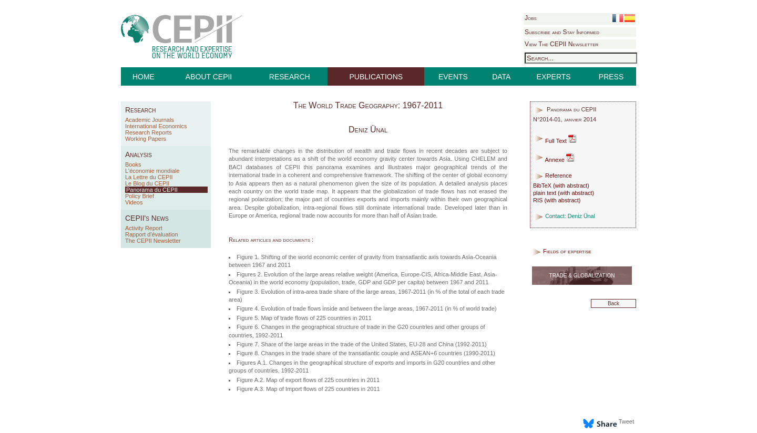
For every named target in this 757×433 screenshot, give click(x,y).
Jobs (531, 18)
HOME (143, 77)
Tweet (626, 421)
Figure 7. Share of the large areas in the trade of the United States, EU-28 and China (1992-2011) (362, 344)
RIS (538, 200)
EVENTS (453, 77)
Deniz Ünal (368, 129)
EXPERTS (554, 77)
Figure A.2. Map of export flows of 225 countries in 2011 (308, 380)
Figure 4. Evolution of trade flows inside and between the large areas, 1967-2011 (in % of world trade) (367, 308)
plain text (544, 193)
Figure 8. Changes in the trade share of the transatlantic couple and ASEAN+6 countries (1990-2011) (366, 353)
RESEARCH (289, 77)
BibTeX (542, 185)
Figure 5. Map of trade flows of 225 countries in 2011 (304, 318)
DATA (501, 77)
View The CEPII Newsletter (561, 44)
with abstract (571, 185)
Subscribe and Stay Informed (562, 32)
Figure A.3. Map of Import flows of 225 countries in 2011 (308, 389)
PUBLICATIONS (376, 77)
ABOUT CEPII (209, 77)
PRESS (611, 77)
